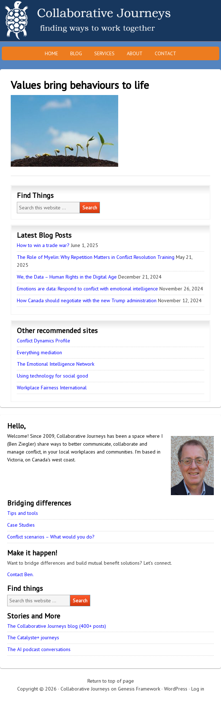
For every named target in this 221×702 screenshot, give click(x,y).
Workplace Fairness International (52, 387)
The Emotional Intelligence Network (55, 364)
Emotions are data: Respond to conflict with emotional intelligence (87, 288)
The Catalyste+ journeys (33, 637)
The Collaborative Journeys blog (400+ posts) (56, 626)
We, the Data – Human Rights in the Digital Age (67, 277)
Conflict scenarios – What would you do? (51, 536)
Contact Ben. (20, 574)
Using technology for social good (52, 376)
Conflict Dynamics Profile (43, 340)
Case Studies (21, 525)
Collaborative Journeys (62, 20)
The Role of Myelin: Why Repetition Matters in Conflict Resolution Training (95, 257)
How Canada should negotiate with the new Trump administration (87, 300)
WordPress (175, 689)
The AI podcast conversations (39, 649)
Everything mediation (39, 352)
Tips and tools (22, 513)
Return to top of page (110, 681)
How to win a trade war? (43, 245)
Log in (197, 689)
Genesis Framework (139, 689)
